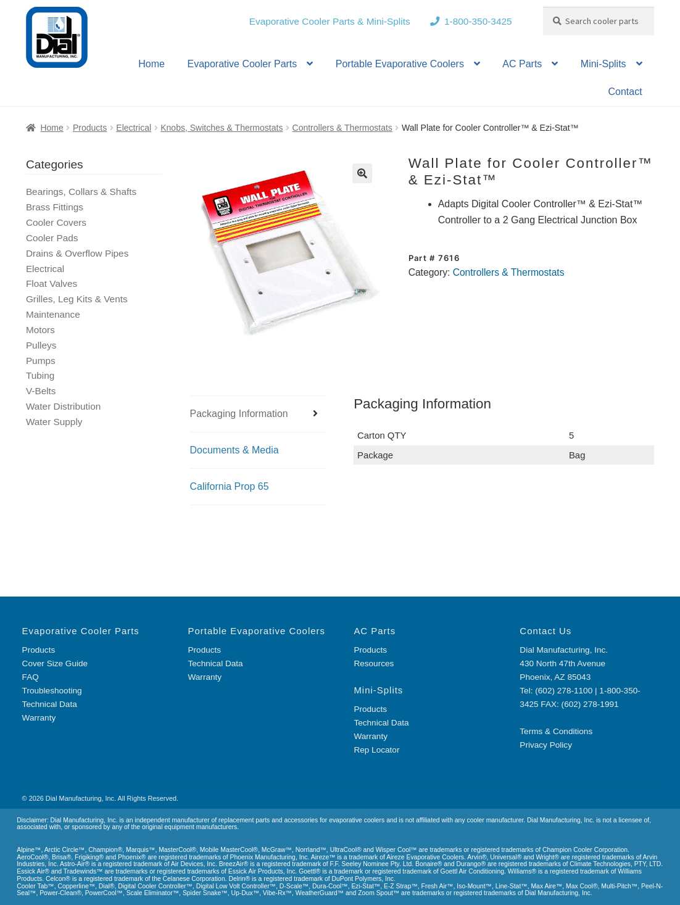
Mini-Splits (603, 64)
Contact (625, 91)
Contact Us (545, 631)
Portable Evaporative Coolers (400, 64)
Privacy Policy (546, 745)
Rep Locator (376, 749)
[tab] (258, 414)
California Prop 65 (229, 486)
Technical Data (49, 704)
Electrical (133, 128)
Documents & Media (234, 450)
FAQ (30, 677)
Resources (374, 663)
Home (151, 64)
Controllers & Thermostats (342, 128)
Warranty (39, 717)
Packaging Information (239, 413)
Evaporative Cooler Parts (242, 64)
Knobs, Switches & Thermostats (221, 128)
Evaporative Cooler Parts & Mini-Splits (329, 21)
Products (90, 128)
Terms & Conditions (556, 731)
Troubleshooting (52, 690)
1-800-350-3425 (478, 21)
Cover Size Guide (55, 663)
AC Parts (522, 64)
